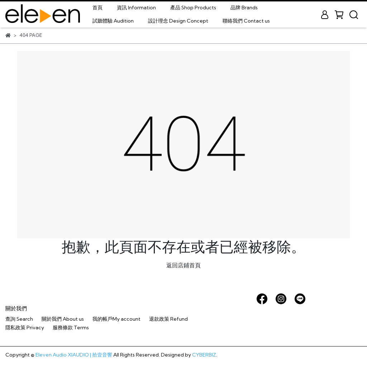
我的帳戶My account (116, 319)
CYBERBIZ (204, 355)
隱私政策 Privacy (24, 327)
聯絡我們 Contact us (246, 21)
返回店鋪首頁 (183, 265)
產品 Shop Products (193, 7)
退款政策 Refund (168, 319)
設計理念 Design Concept (178, 21)
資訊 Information (136, 7)
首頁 (97, 7)
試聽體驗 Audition (113, 21)
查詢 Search (19, 319)
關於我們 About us (63, 319)
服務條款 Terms (71, 327)
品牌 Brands (244, 7)
